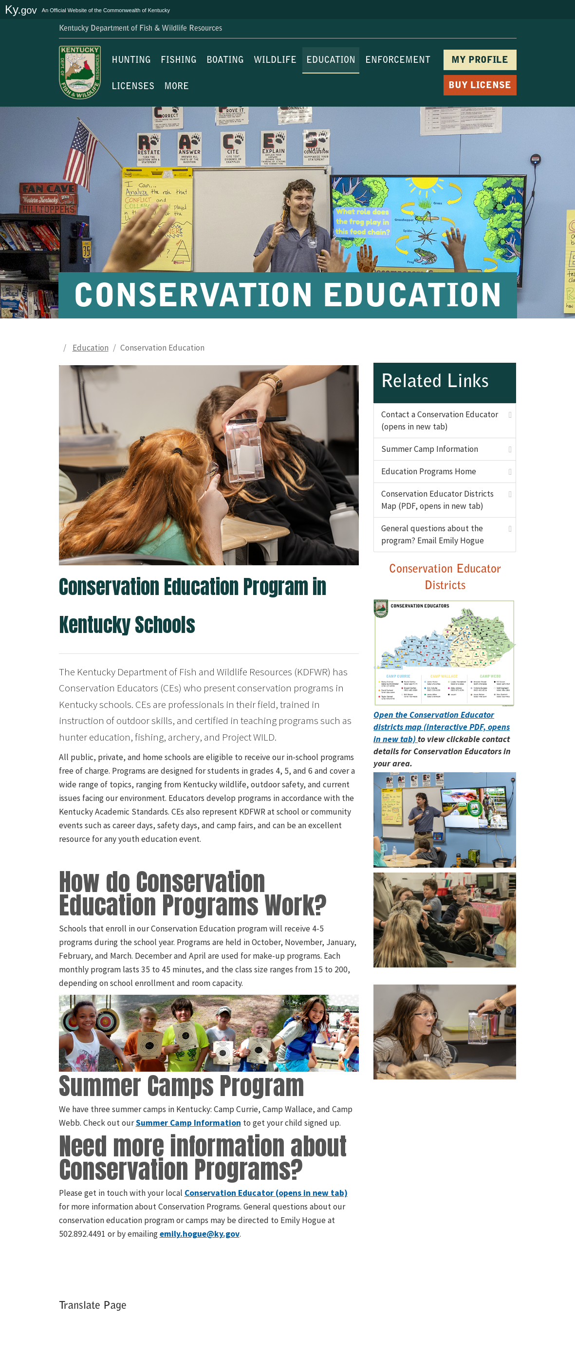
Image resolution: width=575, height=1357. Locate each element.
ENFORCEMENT (397, 60)
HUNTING (131, 60)
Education (91, 347)
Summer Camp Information (429, 449)
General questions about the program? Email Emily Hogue (432, 534)
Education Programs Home (428, 471)
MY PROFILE (479, 60)
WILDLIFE (275, 60)
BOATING (225, 60)
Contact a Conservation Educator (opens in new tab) (439, 420)
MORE (176, 87)
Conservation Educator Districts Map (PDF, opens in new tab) (437, 499)
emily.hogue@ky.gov (200, 1233)
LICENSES (132, 87)
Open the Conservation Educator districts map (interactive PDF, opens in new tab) (441, 726)
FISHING (179, 60)
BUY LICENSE (479, 86)
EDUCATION (330, 60)
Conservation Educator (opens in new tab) (266, 1193)
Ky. (21, 9)
